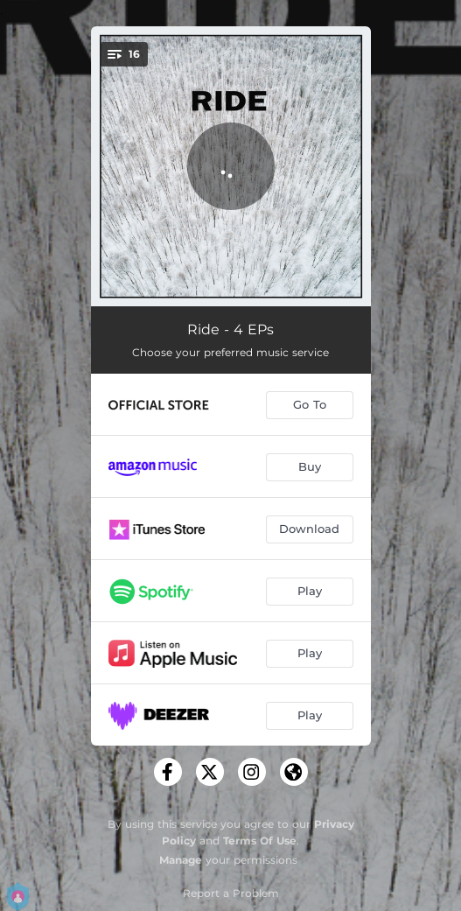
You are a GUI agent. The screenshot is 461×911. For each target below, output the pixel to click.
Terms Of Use (260, 840)
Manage (180, 859)
